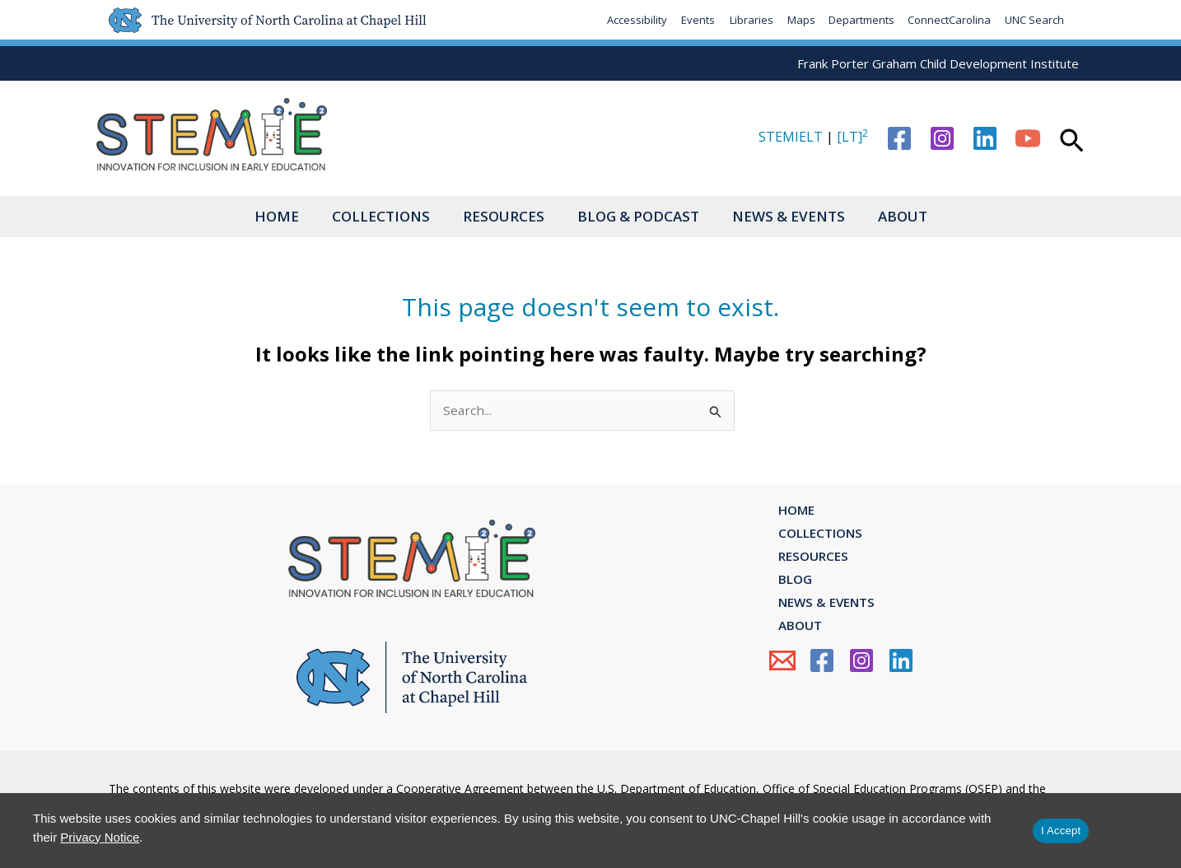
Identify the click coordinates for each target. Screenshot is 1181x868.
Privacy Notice (99, 837)
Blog (787, 595)
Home (256, 216)
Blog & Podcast (642, 216)
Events (692, 19)
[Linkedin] (985, 138)
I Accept (1061, 830)
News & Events (801, 216)
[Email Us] (782, 690)
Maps (796, 19)
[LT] (852, 137)
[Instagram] (942, 138)
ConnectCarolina (947, 19)
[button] (1072, 142)
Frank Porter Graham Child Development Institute (938, 63)
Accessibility (630, 19)
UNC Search (1033, 19)
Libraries (746, 19)
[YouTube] (1028, 138)
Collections (369, 216)
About (923, 216)
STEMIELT (791, 137)
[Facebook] (899, 138)
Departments (858, 19)
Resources (499, 216)
